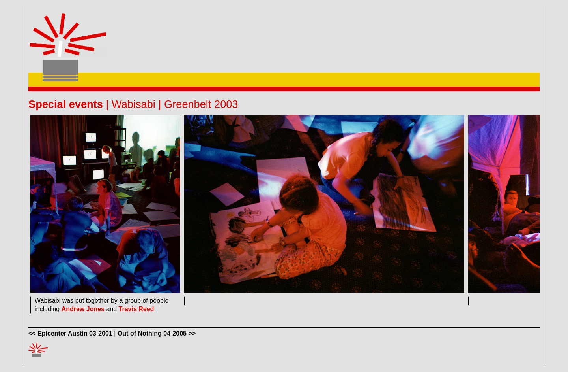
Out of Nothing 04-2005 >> (157, 333)
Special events (65, 104)
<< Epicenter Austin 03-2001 (70, 333)
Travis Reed (136, 309)
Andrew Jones (83, 309)
